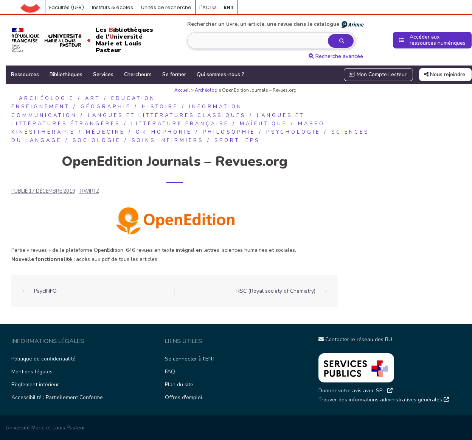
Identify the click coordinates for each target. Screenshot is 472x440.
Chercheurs (138, 74)
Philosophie (229, 132)
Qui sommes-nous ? (220, 74)
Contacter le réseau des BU (355, 339)
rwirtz (89, 191)
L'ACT (207, 7)
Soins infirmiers (167, 140)
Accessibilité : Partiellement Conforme (57, 397)
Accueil (32, 7)
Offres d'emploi (183, 397)
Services (103, 74)
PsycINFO (45, 291)
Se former (174, 74)
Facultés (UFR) (66, 7)
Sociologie (97, 140)
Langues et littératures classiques (167, 115)
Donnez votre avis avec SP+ (355, 390)
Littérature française (180, 123)
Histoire (160, 106)
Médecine (105, 132)
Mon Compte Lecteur (378, 74)
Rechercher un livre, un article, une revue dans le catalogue (276, 24)
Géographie (106, 106)
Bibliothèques (66, 74)
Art (92, 98)
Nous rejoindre (444, 74)
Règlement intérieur (35, 384)
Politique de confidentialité (43, 358)
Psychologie (293, 132)
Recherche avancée (336, 56)
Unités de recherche (166, 7)
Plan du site (179, 384)
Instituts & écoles (112, 7)
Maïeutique (263, 123)
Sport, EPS (237, 140)
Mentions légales (32, 371)
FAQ (170, 371)
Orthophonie (164, 132)
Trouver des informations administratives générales (383, 399)
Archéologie (208, 90)
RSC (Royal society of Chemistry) (275, 291)
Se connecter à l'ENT (190, 358)
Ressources (25, 74)
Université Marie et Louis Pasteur (45, 427)
